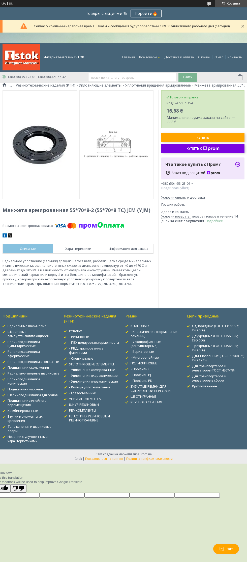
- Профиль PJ (141, 374)
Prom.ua (146, 454)
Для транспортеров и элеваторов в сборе (209, 378)
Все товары (148, 57)
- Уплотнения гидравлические (93, 375)
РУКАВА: (75, 331)
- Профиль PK (141, 380)
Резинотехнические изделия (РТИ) (45, 85)
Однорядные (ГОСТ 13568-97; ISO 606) (215, 328)
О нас (218, 57)
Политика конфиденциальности (149, 459)
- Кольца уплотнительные (89, 387)
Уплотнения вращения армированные (158, 85)
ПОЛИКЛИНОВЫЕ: (144, 363)
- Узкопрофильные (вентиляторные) (146, 343)
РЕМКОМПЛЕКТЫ (82, 410)
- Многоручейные (145, 357)
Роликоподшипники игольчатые (33, 361)
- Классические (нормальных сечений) (154, 333)
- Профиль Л (140, 369)
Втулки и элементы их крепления (25, 418)
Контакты (235, 57)
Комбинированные (23, 410)
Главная (128, 57)
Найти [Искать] (187, 77)
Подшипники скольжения (28, 367)
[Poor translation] (18, 488)
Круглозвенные (204, 386)
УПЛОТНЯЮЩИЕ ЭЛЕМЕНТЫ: (92, 364)
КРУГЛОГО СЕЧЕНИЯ (146, 402)
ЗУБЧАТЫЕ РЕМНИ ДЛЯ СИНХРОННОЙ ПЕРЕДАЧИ (151, 388)
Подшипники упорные (25, 389)
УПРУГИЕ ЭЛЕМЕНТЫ (85, 398)
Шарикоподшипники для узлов (33, 395)
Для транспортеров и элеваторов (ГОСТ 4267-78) (213, 368)
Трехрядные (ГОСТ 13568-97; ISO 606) (215, 347)
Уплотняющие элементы (100, 85)
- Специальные (81, 358)
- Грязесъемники (82, 393)
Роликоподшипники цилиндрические (24, 343)
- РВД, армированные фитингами (86, 350)
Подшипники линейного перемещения (27, 402)
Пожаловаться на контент (104, 459)
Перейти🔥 (146, 13)
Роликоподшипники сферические (24, 353)
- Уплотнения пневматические (93, 381)
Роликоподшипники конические (24, 381)
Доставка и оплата (179, 57)
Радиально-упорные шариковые (33, 373)
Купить (203, 138)
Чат (226, 549)
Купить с (203, 148)
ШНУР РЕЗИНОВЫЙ (84, 404)
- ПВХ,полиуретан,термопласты (94, 342)
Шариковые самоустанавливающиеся (28, 333)
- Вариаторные (142, 351)
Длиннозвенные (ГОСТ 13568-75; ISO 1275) (218, 358)
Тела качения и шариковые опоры (29, 428)
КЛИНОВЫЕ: (140, 326)
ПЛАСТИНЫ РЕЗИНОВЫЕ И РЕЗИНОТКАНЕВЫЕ (89, 418)
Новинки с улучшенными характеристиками (28, 438)
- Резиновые (79, 336)
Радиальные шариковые (27, 326)
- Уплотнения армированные (92, 369)
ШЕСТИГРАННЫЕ (144, 396)
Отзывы (204, 57)
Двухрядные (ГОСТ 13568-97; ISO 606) (215, 338)
